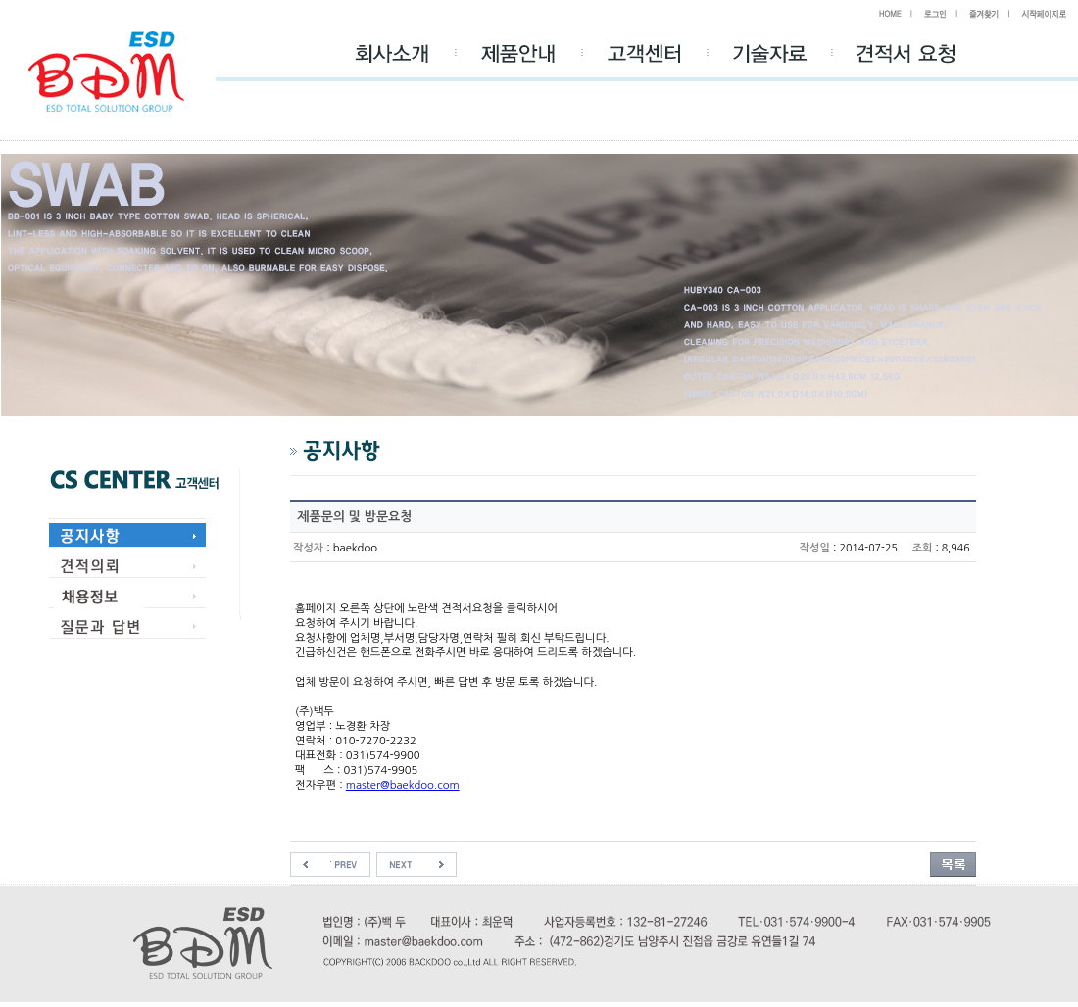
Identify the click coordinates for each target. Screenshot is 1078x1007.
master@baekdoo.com (403, 785)
